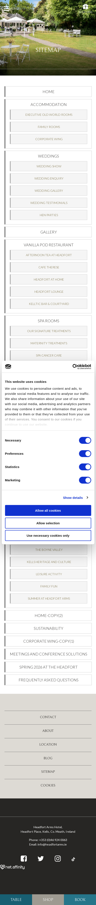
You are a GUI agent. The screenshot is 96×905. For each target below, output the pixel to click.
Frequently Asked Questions (48, 680)
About (48, 731)
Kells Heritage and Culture (49, 562)
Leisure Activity (49, 574)
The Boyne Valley (49, 549)
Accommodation (49, 104)
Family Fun (48, 586)
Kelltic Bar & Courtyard (49, 304)
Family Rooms (49, 127)
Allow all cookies (48, 510)
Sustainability (48, 628)
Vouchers (85, 8)
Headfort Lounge (49, 291)
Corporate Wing (49, 139)
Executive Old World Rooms (48, 114)
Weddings (48, 156)
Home (49, 91)
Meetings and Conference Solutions (48, 654)
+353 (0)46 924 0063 (53, 840)
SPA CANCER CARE (49, 355)
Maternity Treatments (49, 343)
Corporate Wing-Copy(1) (48, 641)
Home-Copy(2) (49, 615)
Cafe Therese (48, 267)
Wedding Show (49, 166)
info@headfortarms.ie (52, 844)
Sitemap (48, 772)
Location (48, 744)
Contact (48, 717)
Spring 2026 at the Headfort (48, 667)
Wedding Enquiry (49, 178)
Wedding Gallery (49, 190)
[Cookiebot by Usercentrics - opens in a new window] (72, 366)
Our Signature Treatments (49, 331)
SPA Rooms (48, 320)
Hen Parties (49, 215)
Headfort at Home (49, 279)
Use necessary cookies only (48, 535)
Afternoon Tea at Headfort (49, 255)
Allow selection (48, 523)
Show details (73, 497)
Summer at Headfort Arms (49, 598)
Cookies (48, 785)
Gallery (48, 232)
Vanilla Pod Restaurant (49, 244)
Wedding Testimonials (48, 203)
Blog (48, 758)
